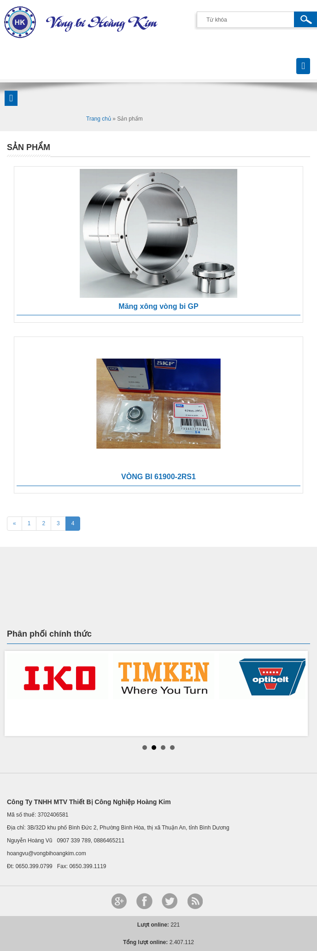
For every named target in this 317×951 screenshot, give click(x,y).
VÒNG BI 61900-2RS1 (158, 477)
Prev (19, 693)
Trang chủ (98, 119)
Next (298, 693)
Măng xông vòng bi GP (158, 306)
